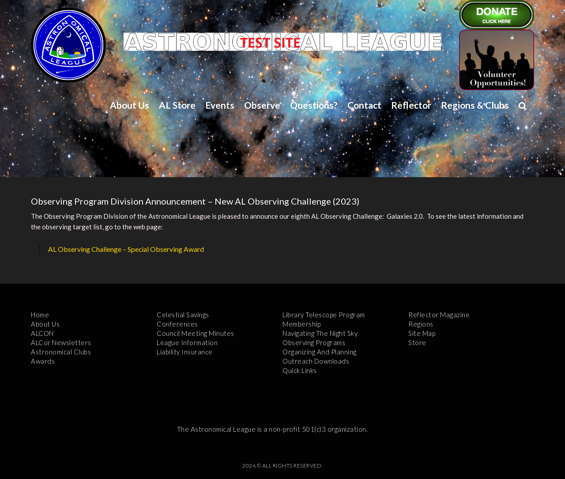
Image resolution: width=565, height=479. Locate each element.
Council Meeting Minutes (195, 333)
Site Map (421, 333)
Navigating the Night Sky (320, 333)
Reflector (411, 104)
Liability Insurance (185, 352)
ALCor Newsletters (61, 342)
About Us (129, 104)
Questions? (314, 104)
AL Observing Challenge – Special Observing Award (126, 249)
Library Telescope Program (323, 315)
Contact (364, 104)
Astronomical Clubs (61, 352)
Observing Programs (313, 342)
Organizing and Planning (319, 352)
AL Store (177, 104)
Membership (301, 324)
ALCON (42, 333)
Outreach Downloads (315, 361)
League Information (187, 342)
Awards (43, 361)
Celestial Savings (183, 315)
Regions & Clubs (475, 104)
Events (219, 104)
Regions (420, 324)
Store (417, 342)
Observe (262, 104)
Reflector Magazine (439, 315)
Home (40, 315)
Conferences (177, 324)
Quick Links (299, 370)
